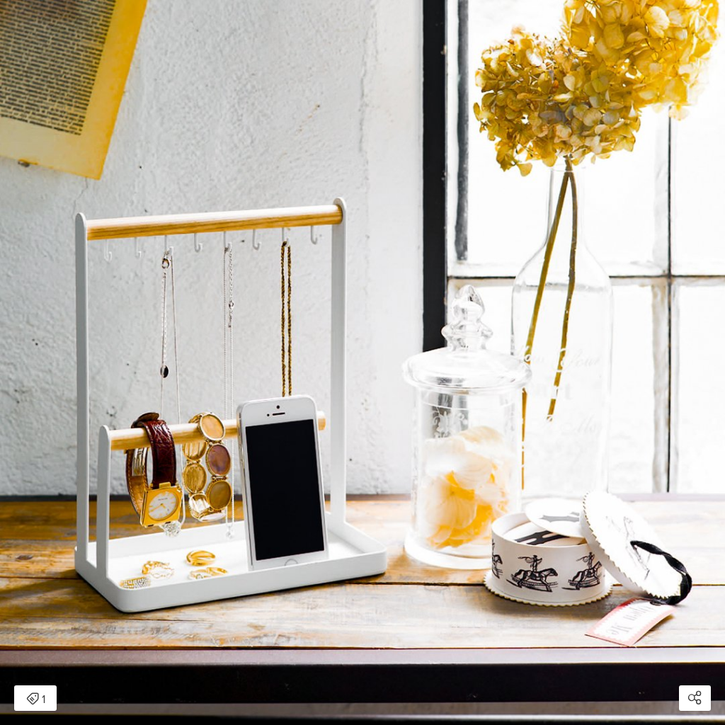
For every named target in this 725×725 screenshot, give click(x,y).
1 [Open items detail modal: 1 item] (35, 699)
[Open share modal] (695, 698)
